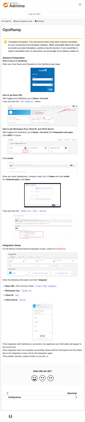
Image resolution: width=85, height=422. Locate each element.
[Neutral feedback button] (42, 378)
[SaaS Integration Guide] (23, 21)
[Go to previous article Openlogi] (42, 393)
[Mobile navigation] (80, 5)
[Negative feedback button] (50, 378)
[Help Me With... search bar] (54, 14)
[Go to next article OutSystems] (42, 397)
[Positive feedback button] (34, 378)
